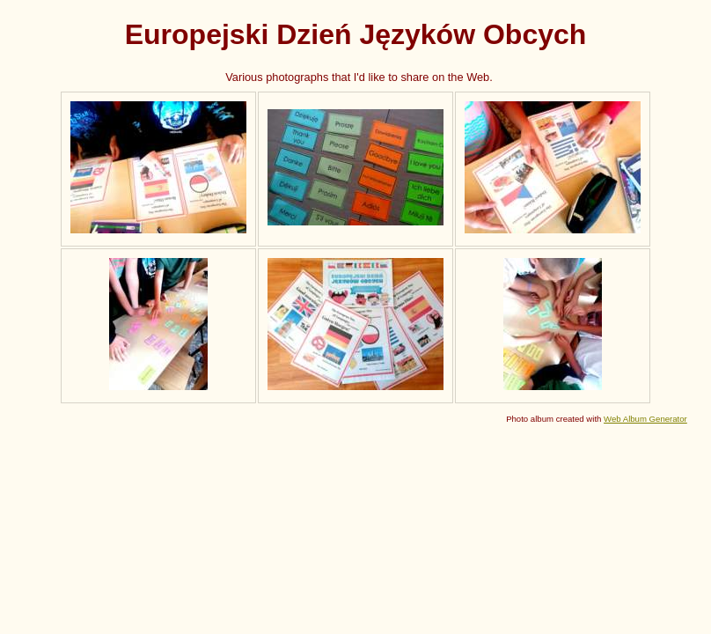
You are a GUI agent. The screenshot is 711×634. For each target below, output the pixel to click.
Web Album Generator (645, 419)
